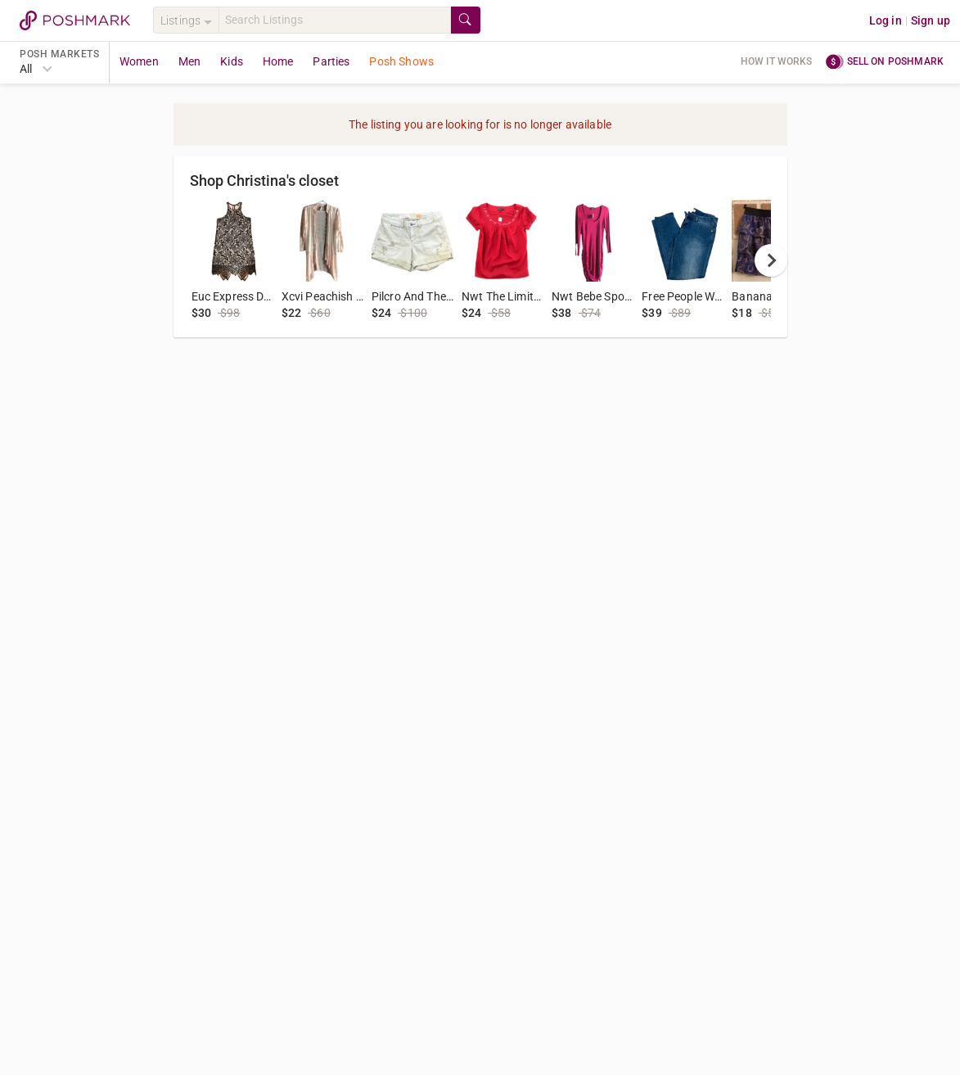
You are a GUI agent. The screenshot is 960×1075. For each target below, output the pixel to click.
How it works (777, 61)
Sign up (930, 20)
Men (189, 61)
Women (139, 61)
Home (278, 61)
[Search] (335, 20)
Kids (231, 61)
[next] (771, 260)
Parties (331, 61)
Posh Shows (401, 61)
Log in (885, 20)
